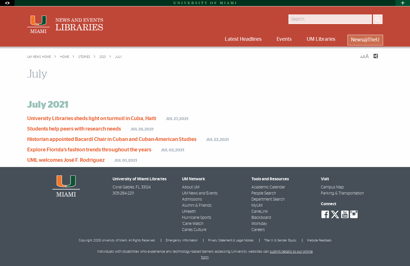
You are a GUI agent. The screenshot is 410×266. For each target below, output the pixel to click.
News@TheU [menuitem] (365, 40)
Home (64, 56)
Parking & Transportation (342, 193)
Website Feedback (319, 240)
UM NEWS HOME (39, 56)
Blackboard (261, 218)
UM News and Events (200, 193)
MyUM (256, 205)
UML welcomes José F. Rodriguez (66, 160)
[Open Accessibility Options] (7, 3)
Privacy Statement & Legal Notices (231, 240)
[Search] (378, 19)
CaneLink (259, 212)
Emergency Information (182, 240)
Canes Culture (194, 230)
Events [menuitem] (284, 39)
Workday (259, 224)
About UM (190, 187)
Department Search (268, 199)
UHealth (189, 212)
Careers (258, 230)
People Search (263, 193)
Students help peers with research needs (74, 129)
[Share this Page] (372, 59)
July (118, 56)
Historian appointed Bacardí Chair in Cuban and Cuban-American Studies (111, 139)
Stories (84, 56)
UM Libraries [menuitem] (321, 39)
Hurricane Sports (196, 218)
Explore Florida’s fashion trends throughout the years (89, 150)
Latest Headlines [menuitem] (243, 39)
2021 (102, 56)
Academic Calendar (268, 187)
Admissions (192, 199)
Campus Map (332, 187)
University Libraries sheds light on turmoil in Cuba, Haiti (91, 118)
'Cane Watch (192, 224)
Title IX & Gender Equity (280, 240)
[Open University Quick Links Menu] (403, 3)
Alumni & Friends (197, 205)
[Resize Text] (364, 56)
